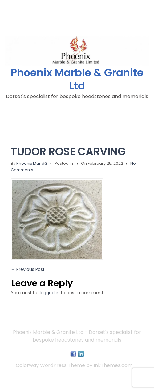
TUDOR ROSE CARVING (68, 151)
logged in (49, 293)
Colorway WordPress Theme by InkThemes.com (74, 365)
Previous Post (28, 269)
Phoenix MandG (31, 163)
